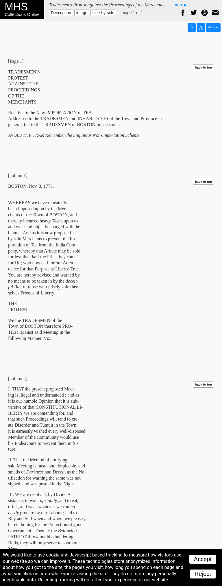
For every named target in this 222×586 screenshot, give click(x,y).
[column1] (17, 175)
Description (61, 12)
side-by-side (103, 12)
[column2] (17, 378)
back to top (203, 67)
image (81, 12)
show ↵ (213, 27)
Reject (203, 574)
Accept (203, 559)
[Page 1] (16, 61)
